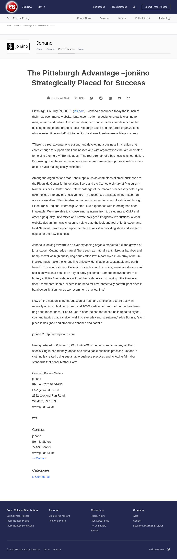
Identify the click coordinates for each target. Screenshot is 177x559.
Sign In (41, 7)
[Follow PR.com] (167, 549)
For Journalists (98, 525)
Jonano (52, 26)
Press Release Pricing (18, 520)
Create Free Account (59, 516)
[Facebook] (101, 98)
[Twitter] (92, 98)
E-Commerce (40, 26)
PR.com (79, 111)
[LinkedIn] (110, 98)
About (39, 49)
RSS (81, 98)
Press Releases (13, 26)
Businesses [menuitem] (99, 7)
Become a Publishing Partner (148, 525)
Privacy (57, 549)
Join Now (27, 7)
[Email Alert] (49, 98)
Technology (27, 26)
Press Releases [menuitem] (119, 7)
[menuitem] (134, 7)
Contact (50, 49)
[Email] (128, 98)
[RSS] (76, 98)
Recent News (98, 516)
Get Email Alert (60, 98)
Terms (47, 549)
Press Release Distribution (20, 525)
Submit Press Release (156, 7)
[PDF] (119, 98)
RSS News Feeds (100, 520)
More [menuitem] (81, 49)
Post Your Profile (57, 520)
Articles (95, 530)
